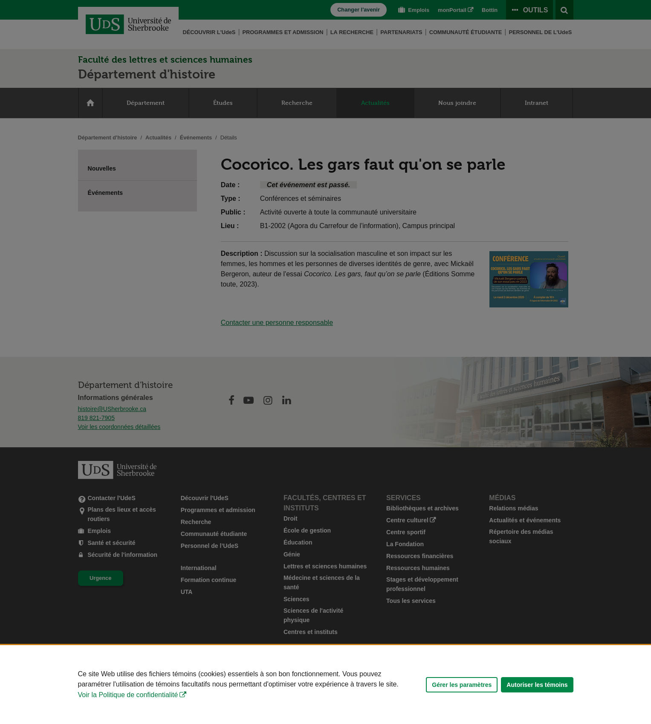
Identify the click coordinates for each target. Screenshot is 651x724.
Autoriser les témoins (536, 684)
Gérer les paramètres (462, 684)
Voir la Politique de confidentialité (128, 694)
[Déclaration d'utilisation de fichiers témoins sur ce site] (325, 684)
